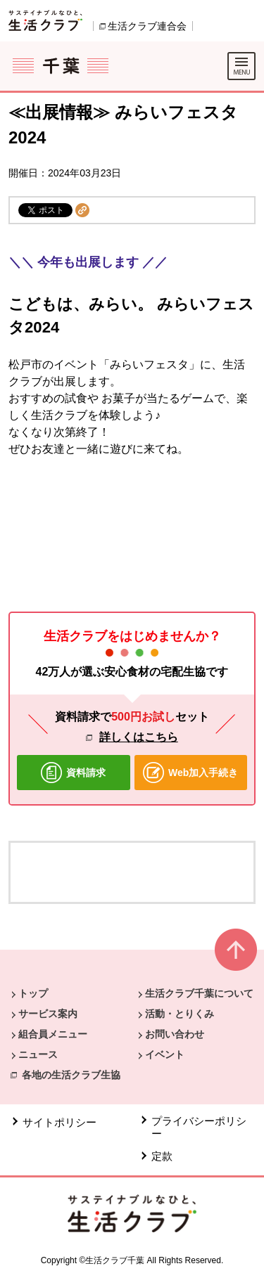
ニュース (38, 1054)
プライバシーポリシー (198, 1127)
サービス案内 (47, 1013)
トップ (33, 993)
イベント (164, 1054)
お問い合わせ (174, 1034)
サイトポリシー (59, 1122)
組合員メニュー (52, 1034)
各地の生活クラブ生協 (71, 1074)
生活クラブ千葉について (199, 993)
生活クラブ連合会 (147, 26)
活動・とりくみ (179, 1013)
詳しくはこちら (138, 737)
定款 (161, 1156)
